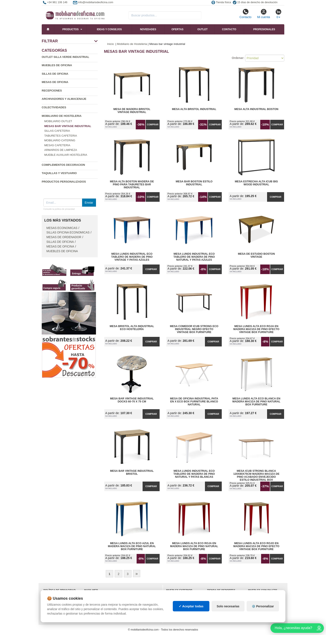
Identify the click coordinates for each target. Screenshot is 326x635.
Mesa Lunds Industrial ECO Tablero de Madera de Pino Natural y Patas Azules (194, 256)
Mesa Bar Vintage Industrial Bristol (132, 472)
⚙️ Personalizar (263, 606)
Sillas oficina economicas (68, 232)
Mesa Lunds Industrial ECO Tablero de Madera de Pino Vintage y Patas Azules (132, 256)
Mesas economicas (61, 228)
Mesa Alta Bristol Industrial (194, 109)
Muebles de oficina (57, 65)
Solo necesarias (228, 606)
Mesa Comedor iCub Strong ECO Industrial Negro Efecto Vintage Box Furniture (194, 329)
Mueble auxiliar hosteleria (65, 154)
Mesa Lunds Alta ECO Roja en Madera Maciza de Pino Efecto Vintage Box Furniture (256, 329)
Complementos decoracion (63, 164)
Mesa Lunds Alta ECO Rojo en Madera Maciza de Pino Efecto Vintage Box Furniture (256, 546)
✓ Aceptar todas (191, 606)
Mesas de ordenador (63, 237)
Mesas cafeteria (57, 145)
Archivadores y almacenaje (64, 98)
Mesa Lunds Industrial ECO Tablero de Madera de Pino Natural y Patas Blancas (194, 473)
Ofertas (177, 29)
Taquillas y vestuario (59, 173)
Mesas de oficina (55, 82)
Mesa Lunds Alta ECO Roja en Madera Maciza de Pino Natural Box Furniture (194, 546)
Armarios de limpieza (60, 150)
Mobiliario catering (59, 140)
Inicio (110, 44)
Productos (70, 29)
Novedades (148, 29)
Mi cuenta (263, 14)
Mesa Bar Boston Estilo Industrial (194, 183)
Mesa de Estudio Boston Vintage (256, 255)
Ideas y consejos (109, 29)
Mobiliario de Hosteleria (62, 115)
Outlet (202, 29)
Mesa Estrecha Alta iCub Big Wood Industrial (256, 183)
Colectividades (54, 107)
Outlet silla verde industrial (65, 57)
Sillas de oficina (55, 73)
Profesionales (264, 29)
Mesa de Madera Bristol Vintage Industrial (131, 111)
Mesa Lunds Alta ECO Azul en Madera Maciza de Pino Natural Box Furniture (132, 546)
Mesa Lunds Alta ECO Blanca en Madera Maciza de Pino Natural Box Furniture (256, 401)
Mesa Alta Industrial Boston (256, 109)
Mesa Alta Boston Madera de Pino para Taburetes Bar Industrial (132, 184)
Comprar (152, 124)
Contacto (245, 14)
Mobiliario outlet (58, 121)
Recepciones (52, 90)
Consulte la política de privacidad (59, 209)
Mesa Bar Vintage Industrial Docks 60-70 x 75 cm (132, 400)
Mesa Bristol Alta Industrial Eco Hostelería (132, 328)
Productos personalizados (64, 181)
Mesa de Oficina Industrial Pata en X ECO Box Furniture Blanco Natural (194, 401)
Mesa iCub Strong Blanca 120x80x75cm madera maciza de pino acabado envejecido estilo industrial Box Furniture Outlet (256, 473)
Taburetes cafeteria (60, 135)
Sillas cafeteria (57, 130)
